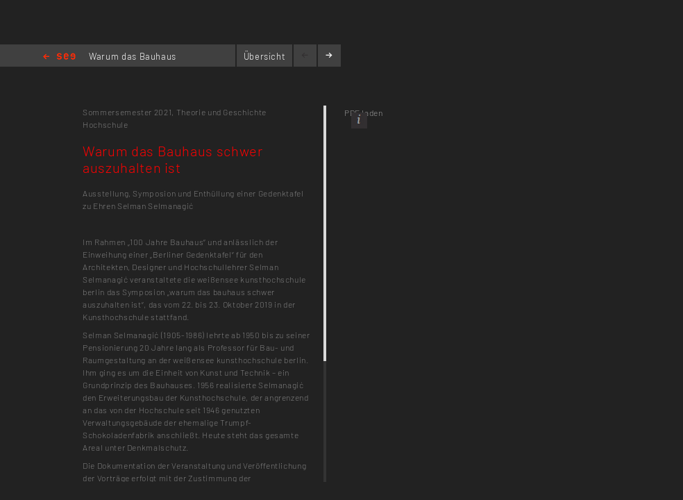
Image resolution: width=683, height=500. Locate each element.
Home (59, 57)
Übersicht (265, 56)
